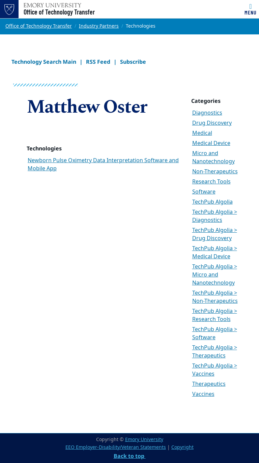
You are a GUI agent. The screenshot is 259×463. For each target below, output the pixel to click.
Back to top (130, 456)
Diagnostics (207, 113)
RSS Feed (98, 61)
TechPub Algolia (212, 202)
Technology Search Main (43, 61)
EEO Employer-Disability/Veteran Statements (115, 447)
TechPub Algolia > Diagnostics (214, 216)
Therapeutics (209, 384)
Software (203, 192)
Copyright (182, 447)
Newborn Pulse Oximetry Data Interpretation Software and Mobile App (103, 164)
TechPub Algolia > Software (214, 333)
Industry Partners (99, 26)
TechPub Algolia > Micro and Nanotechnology (214, 275)
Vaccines (203, 394)
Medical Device (211, 143)
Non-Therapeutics (215, 172)
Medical (202, 133)
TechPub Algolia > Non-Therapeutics (215, 297)
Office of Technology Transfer (59, 11)
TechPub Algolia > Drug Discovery (214, 234)
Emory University (144, 439)
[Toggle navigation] (250, 9)
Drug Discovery (212, 123)
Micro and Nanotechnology (213, 157)
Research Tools (211, 182)
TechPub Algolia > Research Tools (214, 315)
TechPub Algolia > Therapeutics (214, 352)
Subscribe (133, 61)
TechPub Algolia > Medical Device (214, 252)
